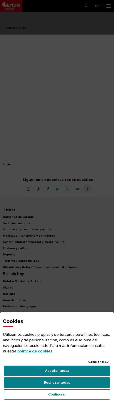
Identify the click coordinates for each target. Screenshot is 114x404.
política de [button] (35, 351)
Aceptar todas (60, 372)
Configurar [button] (78, 395)
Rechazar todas (60, 384)
